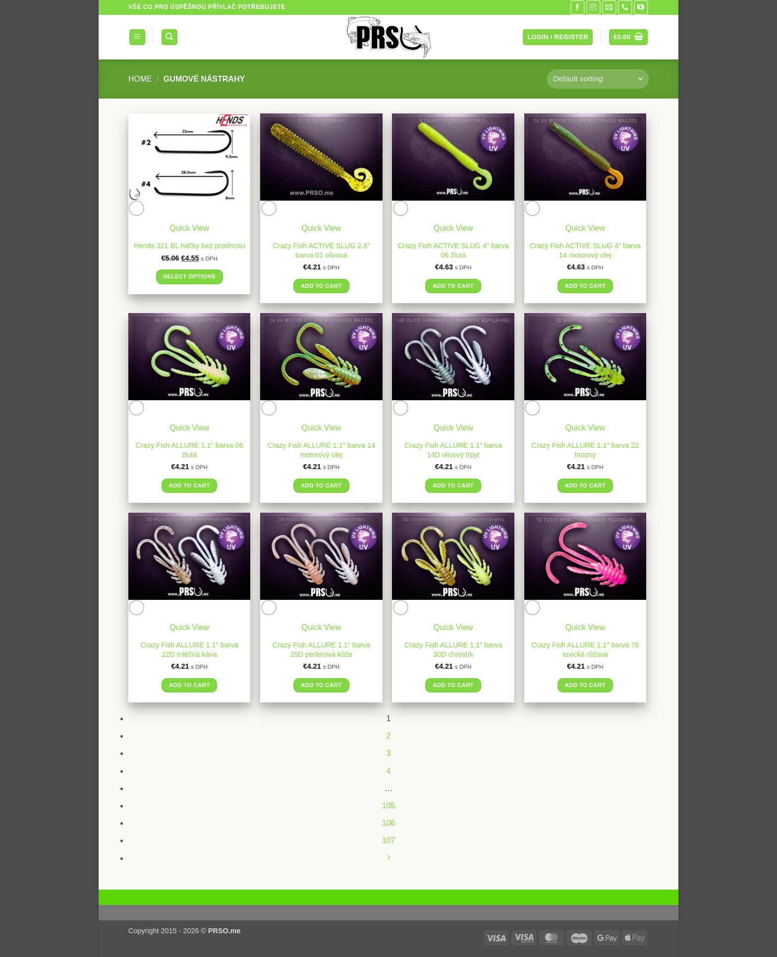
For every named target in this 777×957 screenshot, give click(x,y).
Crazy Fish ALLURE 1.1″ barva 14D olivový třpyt (453, 450)
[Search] (169, 37)
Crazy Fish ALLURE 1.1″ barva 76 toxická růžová (585, 649)
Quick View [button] (189, 228)
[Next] (388, 858)
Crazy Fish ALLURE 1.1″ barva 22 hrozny (585, 450)
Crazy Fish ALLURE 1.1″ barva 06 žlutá (189, 450)
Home (140, 79)
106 (388, 823)
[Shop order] (598, 79)
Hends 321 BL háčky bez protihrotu (189, 246)
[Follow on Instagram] (593, 7)
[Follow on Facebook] (577, 7)
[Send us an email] (609, 7)
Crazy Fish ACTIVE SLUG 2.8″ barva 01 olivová (321, 250)
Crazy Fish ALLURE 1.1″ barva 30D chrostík (453, 649)
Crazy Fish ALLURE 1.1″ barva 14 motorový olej (321, 450)
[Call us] (625, 7)
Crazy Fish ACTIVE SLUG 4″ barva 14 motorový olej (585, 250)
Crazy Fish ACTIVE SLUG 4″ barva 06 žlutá (453, 250)
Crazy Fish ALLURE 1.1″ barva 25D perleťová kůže (321, 649)
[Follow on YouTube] (641, 7)
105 (388, 805)
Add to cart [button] (321, 286)
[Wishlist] (136, 208)
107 (388, 840)
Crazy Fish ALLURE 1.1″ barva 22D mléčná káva (189, 649)
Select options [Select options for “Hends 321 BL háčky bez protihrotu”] (189, 276)
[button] (137, 37)
